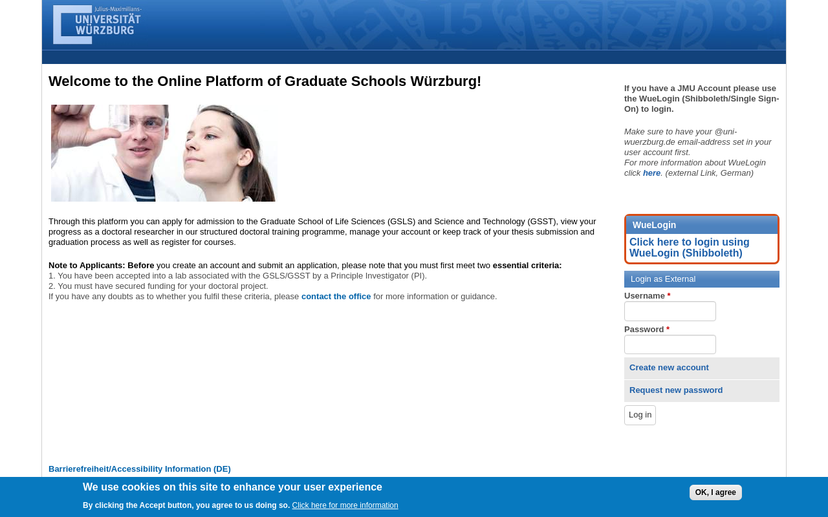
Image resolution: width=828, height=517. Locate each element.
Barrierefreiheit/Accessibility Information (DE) (140, 469)
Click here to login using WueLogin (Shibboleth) (689, 247)
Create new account (669, 367)
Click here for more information (345, 507)
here (651, 173)
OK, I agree (715, 495)
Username (647, 296)
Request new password (676, 390)
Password (647, 329)
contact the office (336, 296)
